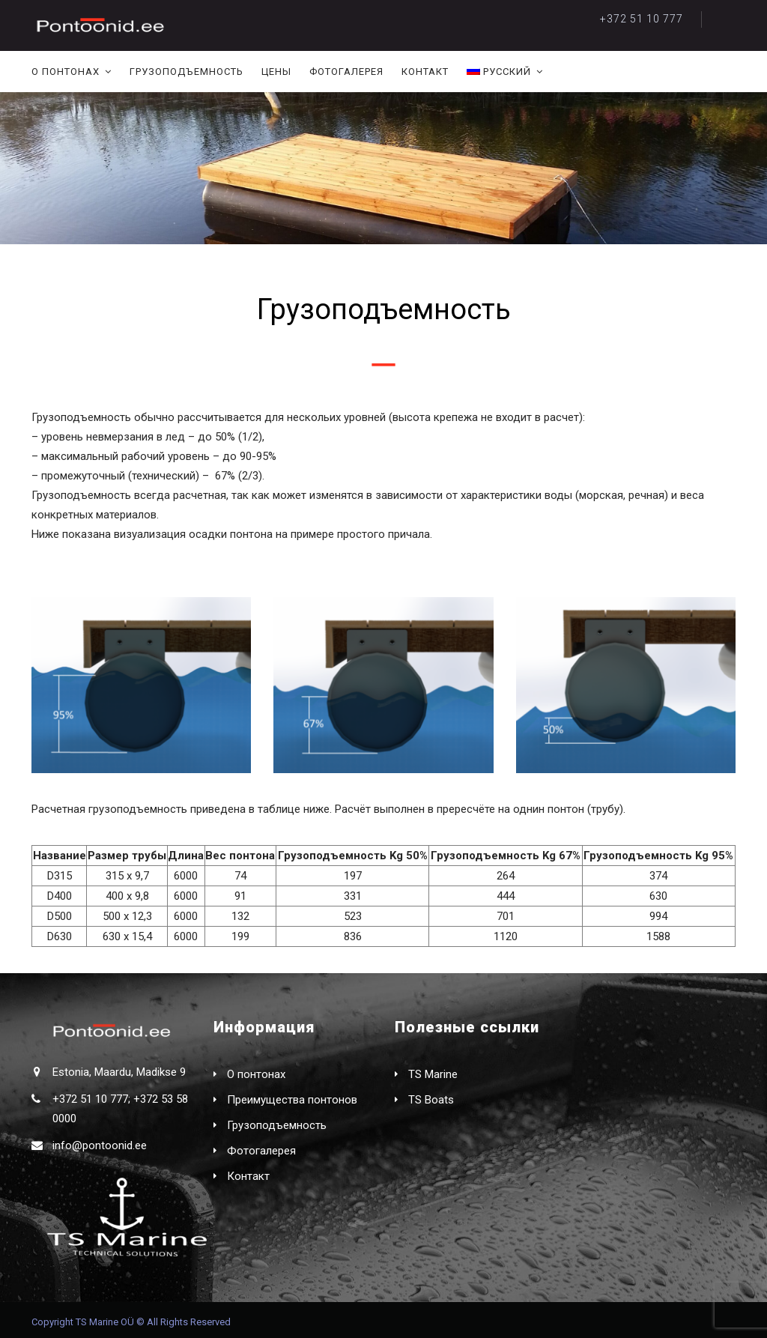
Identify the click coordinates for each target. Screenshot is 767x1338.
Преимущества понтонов (292, 1100)
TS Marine (433, 1074)
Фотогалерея (346, 71)
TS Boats (431, 1100)
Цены (276, 71)
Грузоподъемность (186, 71)
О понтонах (65, 71)
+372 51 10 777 (641, 19)
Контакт (425, 71)
